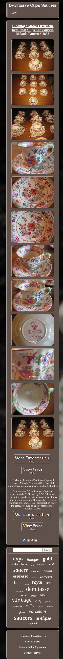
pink (32, 565)
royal (37, 582)
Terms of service (32, 652)
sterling (40, 564)
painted (49, 601)
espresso (20, 576)
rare (43, 595)
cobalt (24, 595)
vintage (22, 600)
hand (51, 564)
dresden (50, 606)
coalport (35, 571)
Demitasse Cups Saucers (33, 636)
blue (17, 582)
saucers (23, 618)
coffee (30, 606)
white (15, 564)
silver (40, 606)
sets (48, 583)
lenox (27, 584)
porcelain (37, 611)
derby (38, 601)
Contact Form (32, 641)
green (33, 595)
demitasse (37, 589)
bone (24, 564)
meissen (19, 591)
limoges (33, 559)
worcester (46, 577)
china (48, 571)
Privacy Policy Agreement (33, 647)
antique (43, 618)
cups (18, 559)
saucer (20, 570)
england (32, 623)
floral (22, 612)
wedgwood (17, 606)
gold (47, 559)
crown (34, 578)
